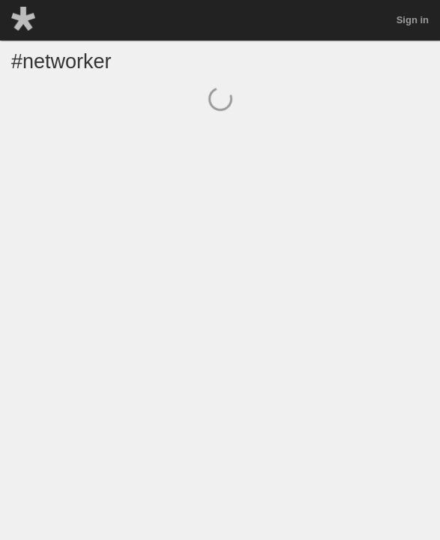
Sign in (413, 20)
